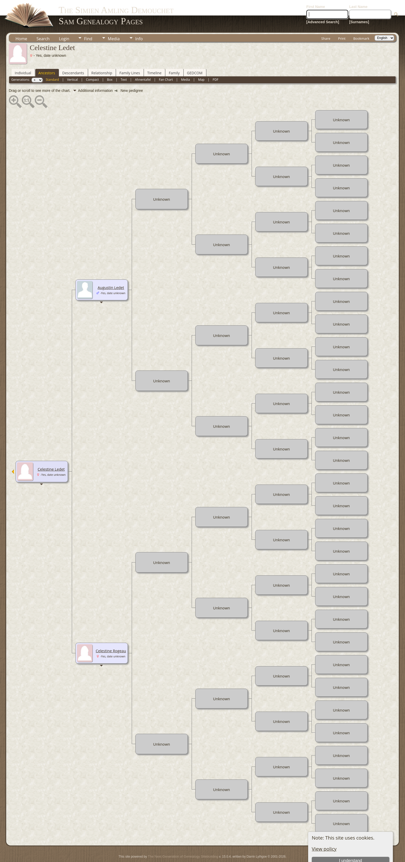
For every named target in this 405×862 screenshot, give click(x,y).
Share (325, 23)
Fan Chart (166, 64)
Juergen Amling (194, 848)
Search (43, 23)
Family (174, 57)
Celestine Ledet (51, 453)
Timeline (154, 57)
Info (139, 23)
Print (342, 23)
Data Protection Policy (225, 848)
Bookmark (361, 23)
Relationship (101, 57)
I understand (350, 845)
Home (21, 23)
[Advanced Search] (322, 6)
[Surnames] (359, 6)
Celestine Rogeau (111, 635)
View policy (324, 833)
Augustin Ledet (111, 272)
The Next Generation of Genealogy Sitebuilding (183, 841)
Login (64, 23)
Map (201, 64)
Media (114, 23)
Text (124, 64)
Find (88, 23)
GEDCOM (194, 57)
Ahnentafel (143, 64)
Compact (92, 64)
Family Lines (129, 57)
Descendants (73, 57)
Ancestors (46, 57)
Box (109, 64)
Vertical (72, 64)
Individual (23, 57)
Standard (52, 64)
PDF (215, 64)
